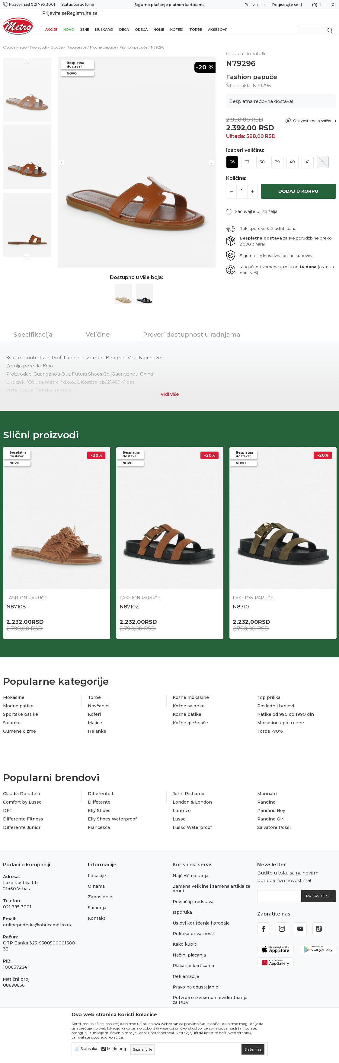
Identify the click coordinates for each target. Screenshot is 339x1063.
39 (277, 155)
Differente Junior (21, 820)
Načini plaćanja (189, 948)
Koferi (176, 22)
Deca (124, 22)
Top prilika (268, 690)
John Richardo (188, 787)
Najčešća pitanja (190, 869)
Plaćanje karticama (193, 959)
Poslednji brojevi (275, 699)
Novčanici (98, 699)
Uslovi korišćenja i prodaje (201, 916)
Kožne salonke (189, 699)
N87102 (129, 600)
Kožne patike (187, 707)
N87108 (16, 600)
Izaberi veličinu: (245, 143)
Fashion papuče (133, 40)
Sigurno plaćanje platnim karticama (169, 4)
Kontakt (96, 911)
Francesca (99, 820)
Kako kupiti (185, 937)
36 (232, 155)
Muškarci (104, 22)
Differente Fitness (23, 812)
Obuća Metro (15, 40)
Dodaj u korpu (298, 184)
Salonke (12, 716)
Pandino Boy (271, 804)
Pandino (266, 795)
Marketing (116, 1049)
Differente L (101, 787)
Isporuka (182, 905)
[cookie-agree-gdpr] (252, 1049)
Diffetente (99, 795)
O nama (96, 879)
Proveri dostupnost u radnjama (191, 328)
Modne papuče (103, 40)
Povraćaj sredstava (193, 895)
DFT (7, 804)
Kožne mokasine (191, 690)
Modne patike (18, 699)
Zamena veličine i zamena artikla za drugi (211, 882)
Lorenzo (182, 804)
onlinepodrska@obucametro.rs (37, 918)
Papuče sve (76, 40)
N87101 (242, 600)
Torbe (195, 22)
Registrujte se (285, 4)
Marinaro (267, 787)
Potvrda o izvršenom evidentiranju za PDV (210, 993)
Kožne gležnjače (190, 716)
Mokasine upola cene (280, 716)
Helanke (97, 724)
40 (292, 155)
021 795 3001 (17, 900)
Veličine (98, 328)
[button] (251, 205)
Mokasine (13, 690)
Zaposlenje (100, 890)
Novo (68, 22)
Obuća (56, 40)
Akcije (51, 22)
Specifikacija (33, 328)
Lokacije (97, 869)
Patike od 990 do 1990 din (285, 707)
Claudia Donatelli (21, 787)
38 (262, 155)
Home (159, 22)
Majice (95, 716)
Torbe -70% (270, 724)
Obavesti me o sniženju (314, 114)
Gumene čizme (19, 724)
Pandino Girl (270, 812)
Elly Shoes (99, 804)
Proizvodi (38, 40)
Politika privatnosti (193, 927)
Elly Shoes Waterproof (112, 812)
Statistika (89, 1049)
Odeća (141, 22)
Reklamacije (186, 970)
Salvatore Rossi (274, 820)
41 (307, 155)
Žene (84, 22)
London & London (192, 795)
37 (247, 155)
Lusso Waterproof (192, 820)
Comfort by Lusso (22, 795)
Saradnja (97, 901)
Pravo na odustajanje (195, 980)
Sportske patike (20, 707)
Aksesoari (218, 22)
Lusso (179, 812)
